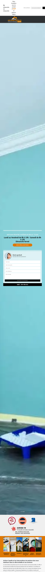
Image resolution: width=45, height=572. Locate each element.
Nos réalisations (22, 245)
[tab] (22, 286)
